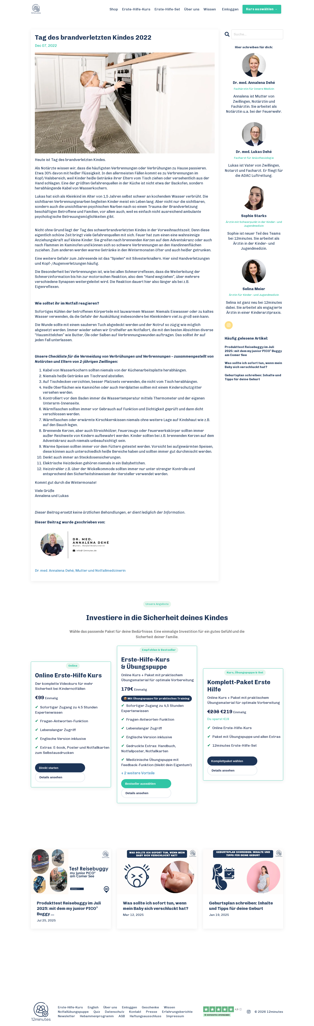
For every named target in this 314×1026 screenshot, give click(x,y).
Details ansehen (50, 777)
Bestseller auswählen (140, 783)
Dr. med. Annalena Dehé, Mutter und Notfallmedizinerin (81, 570)
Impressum (175, 1016)
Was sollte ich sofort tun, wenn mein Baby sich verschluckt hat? (254, 365)
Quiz (97, 1012)
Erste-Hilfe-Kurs (136, 9)
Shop (113, 9)
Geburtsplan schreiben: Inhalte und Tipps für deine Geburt (253, 378)
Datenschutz (114, 1012)
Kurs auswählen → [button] (262, 9)
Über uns (191, 9)
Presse (151, 1012)
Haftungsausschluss (145, 1016)
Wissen (209, 9)
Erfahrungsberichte (177, 1012)
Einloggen (229, 9)
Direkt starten (48, 768)
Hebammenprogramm (97, 1016)
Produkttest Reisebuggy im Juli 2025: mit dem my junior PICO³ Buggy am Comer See (250, 351)
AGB (122, 1016)
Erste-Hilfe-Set (167, 9)
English (93, 1007)
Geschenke (150, 1007)
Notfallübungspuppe (73, 1012)
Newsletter (66, 1016)
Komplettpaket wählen (227, 761)
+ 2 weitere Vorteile (138, 773)
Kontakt (135, 1012)
